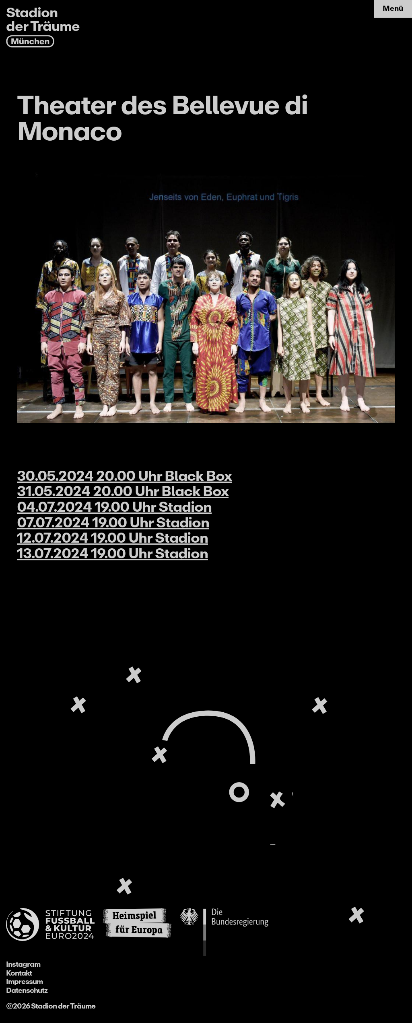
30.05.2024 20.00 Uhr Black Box (124, 476)
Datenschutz (26, 990)
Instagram (23, 964)
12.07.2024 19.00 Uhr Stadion (112, 537)
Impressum (24, 982)
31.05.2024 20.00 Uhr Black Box (123, 491)
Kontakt (19, 973)
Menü (393, 8)
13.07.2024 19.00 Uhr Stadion (112, 553)
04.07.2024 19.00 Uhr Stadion (114, 507)
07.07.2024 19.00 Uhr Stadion (113, 522)
